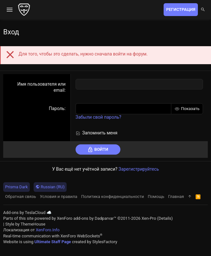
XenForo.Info (48, 229)
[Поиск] (203, 9)
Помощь (156, 196)
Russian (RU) (50, 186)
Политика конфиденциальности (112, 196)
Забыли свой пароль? (98, 117)
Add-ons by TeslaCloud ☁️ (27, 212)
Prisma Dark (16, 186)
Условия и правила (58, 196)
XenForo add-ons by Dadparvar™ (87, 218)
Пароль (56, 108)
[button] (9, 9)
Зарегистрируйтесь (138, 169)
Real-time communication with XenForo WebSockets (52, 236)
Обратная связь (20, 196)
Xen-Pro (149, 218)
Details (164, 218)
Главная (176, 196)
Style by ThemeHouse (25, 224)
